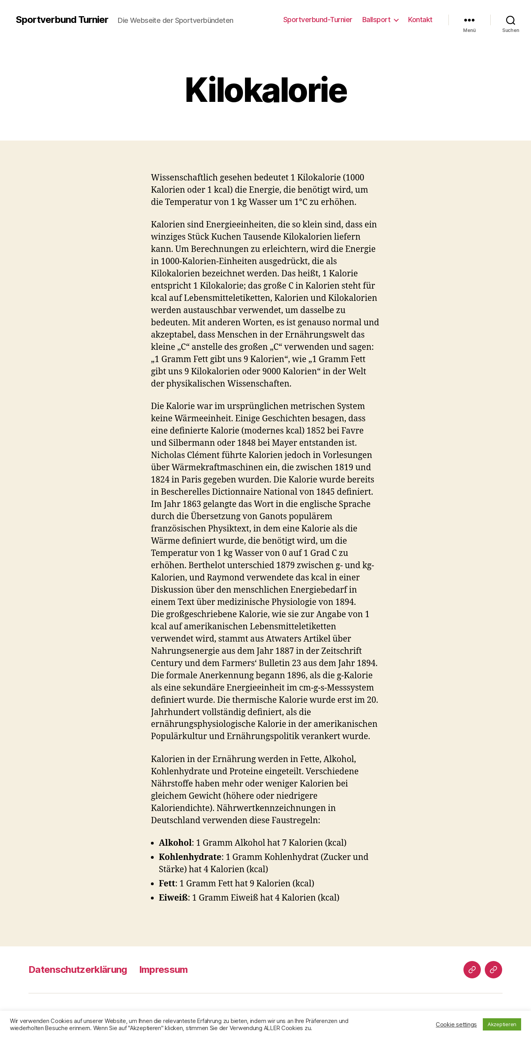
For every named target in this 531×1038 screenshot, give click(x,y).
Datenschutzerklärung (77, 969)
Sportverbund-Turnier (317, 19)
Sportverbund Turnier (62, 19)
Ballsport (376, 19)
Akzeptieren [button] (502, 1024)
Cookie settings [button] (456, 1024)
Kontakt (420, 19)
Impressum (163, 969)
